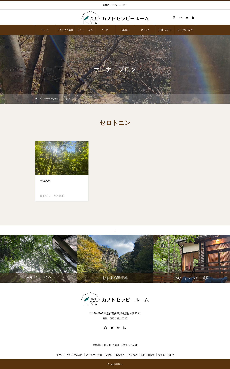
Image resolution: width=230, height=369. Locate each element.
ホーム (45, 30)
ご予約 (105, 30)
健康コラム (45, 196)
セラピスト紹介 (185, 30)
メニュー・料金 (85, 30)
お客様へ (125, 30)
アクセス (145, 30)
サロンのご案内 (65, 30)
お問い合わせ (165, 30)
